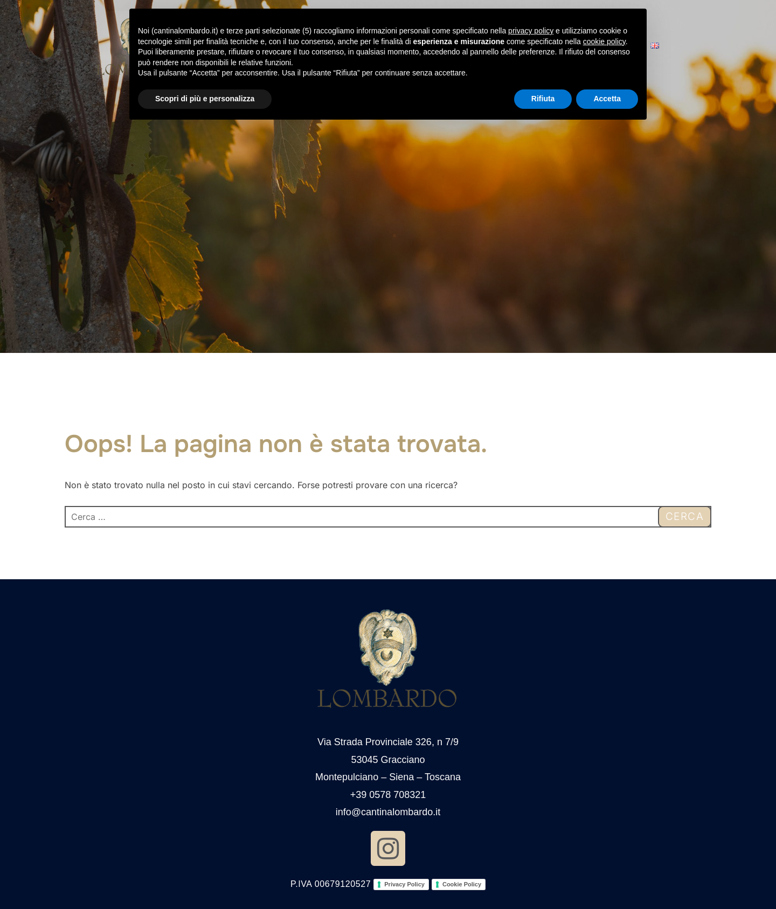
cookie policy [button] (604, 41)
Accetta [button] (607, 98)
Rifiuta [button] (543, 98)
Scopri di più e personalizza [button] (204, 98)
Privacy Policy (404, 884)
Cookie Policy (461, 884)
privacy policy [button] (530, 30)
